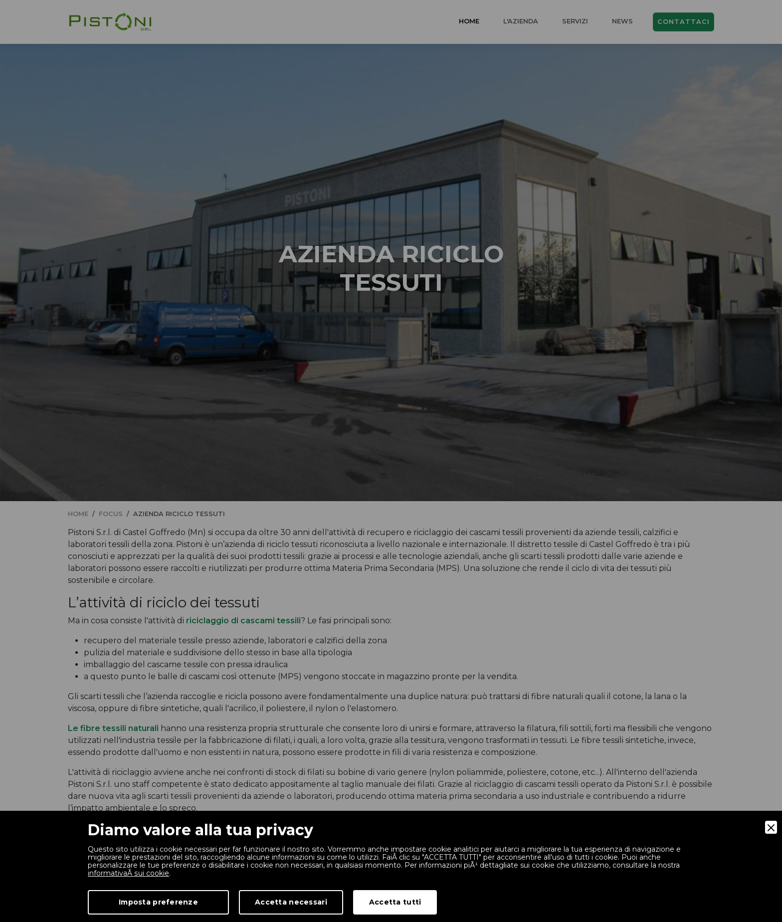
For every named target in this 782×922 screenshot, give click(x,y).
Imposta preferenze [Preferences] (158, 902)
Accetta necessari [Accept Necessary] (291, 902)
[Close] (771, 827)
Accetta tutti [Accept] (395, 902)
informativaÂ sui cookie (128, 873)
